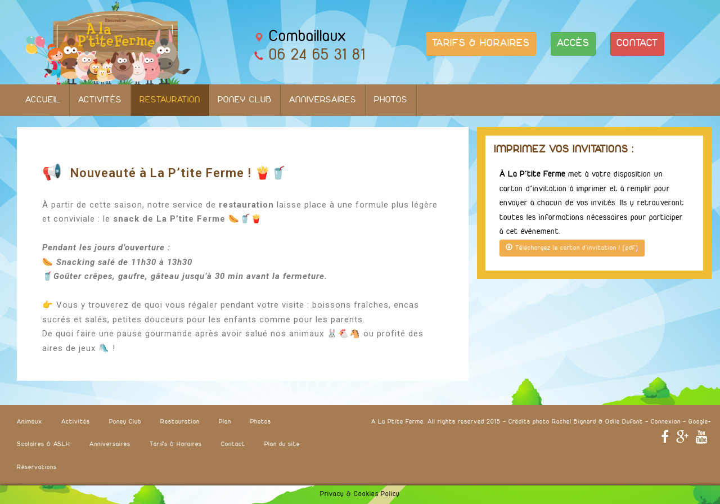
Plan (225, 421)
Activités (100, 100)
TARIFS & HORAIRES (481, 44)
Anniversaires (323, 100)
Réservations (37, 467)
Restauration (170, 100)
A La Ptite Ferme (397, 421)
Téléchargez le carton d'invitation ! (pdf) (572, 247)
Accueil (43, 100)
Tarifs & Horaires (176, 444)
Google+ (700, 421)
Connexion (666, 421)
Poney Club (245, 100)
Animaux (29, 421)
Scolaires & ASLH (43, 444)
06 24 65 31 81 (317, 55)
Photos (391, 100)
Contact (233, 444)
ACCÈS (573, 44)
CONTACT (637, 44)
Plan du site (282, 444)
